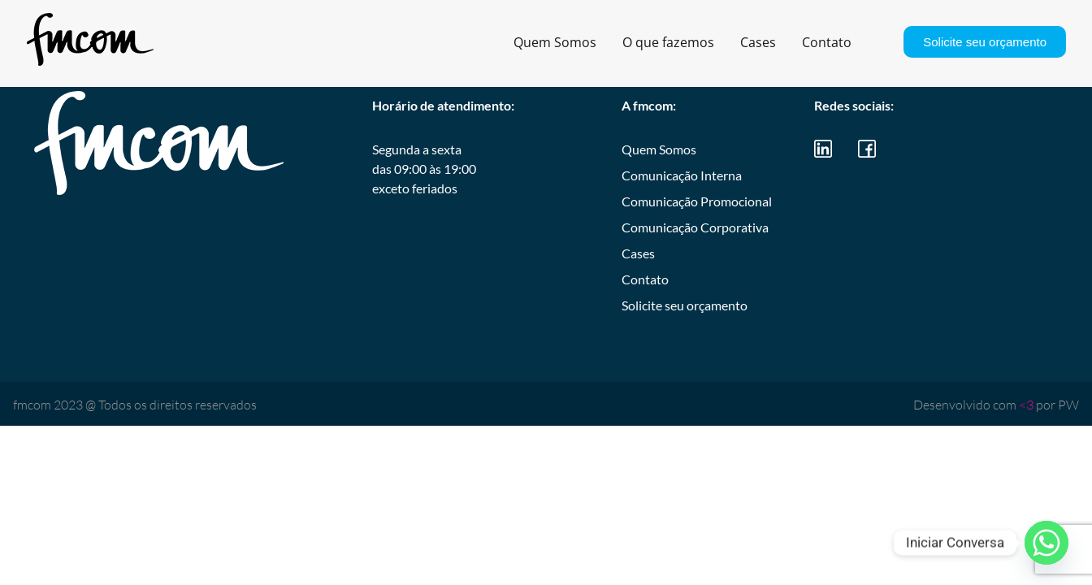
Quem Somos (555, 42)
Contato (827, 42)
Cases (758, 42)
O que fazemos (668, 42)
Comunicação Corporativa (695, 227)
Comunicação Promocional (697, 201)
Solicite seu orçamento (984, 42)
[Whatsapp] (1046, 543)
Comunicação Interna (682, 175)
